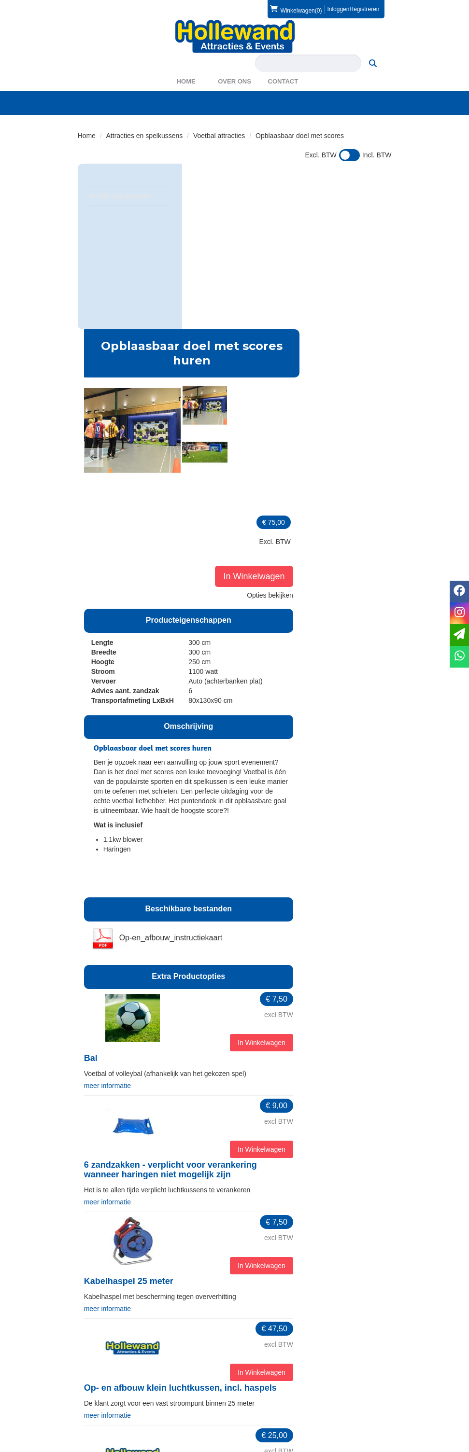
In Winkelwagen (356, 275)
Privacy (95, 1400)
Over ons (234, 81)
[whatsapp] (459, 657)
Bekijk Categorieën (130, 195)
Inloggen (338, 9)
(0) (296, 9)
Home (186, 81)
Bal (196, 807)
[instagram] (383, 1446)
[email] (459, 635)
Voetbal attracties (219, 136)
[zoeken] (372, 63)
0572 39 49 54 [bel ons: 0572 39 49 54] (113, 1321)
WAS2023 (263, 1339)
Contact (283, 81)
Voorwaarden (268, 1391)
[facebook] (365, 1446)
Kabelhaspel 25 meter (234, 1029)
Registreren (364, 9)
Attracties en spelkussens (144, 136)
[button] (199, 289)
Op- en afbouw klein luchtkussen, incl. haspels (285, 1135)
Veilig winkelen (106, 1391)
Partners (261, 1329)
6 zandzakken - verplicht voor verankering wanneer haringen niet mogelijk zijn (275, 918)
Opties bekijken (361, 294)
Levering (97, 1381)
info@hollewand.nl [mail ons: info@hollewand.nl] (119, 1337)
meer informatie (212, 834)
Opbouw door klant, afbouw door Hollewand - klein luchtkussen (283, 1246)
